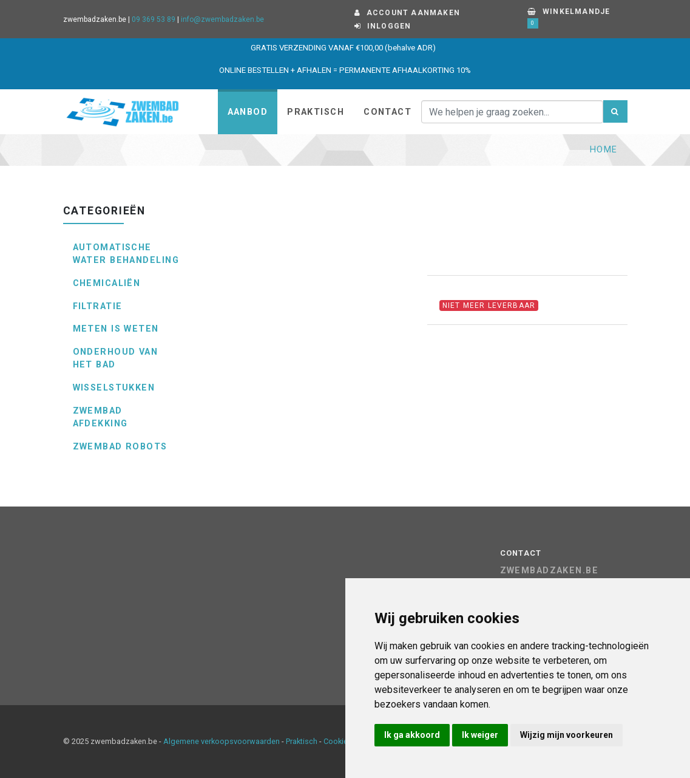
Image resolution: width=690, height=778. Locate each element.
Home (604, 150)
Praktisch (315, 112)
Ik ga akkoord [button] (412, 735)
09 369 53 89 (153, 19)
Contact (387, 112)
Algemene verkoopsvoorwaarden (221, 741)
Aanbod (248, 112)
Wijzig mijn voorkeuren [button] (566, 735)
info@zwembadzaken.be (222, 19)
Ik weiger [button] (480, 735)
